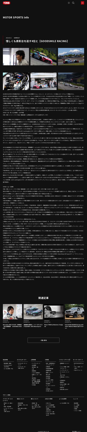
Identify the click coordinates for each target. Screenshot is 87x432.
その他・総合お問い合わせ (50, 414)
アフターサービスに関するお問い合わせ (8, 410)
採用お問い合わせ (64, 389)
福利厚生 (34, 378)
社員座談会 (62, 380)
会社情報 (76, 407)
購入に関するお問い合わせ (36, 407)
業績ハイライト (49, 372)
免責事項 (48, 389)
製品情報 (5, 360)
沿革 (33, 369)
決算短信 (48, 366)
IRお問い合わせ (49, 391)
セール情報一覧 (35, 405)
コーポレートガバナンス (50, 386)
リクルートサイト (64, 360)
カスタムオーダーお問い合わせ (22, 367)
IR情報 (47, 360)
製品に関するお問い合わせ (22, 409)
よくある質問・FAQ (8, 368)
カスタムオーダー (22, 360)
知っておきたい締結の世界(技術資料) (50, 408)
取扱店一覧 (34, 403)
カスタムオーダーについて (22, 364)
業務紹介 (62, 382)
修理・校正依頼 (7, 406)
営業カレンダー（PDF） (36, 375)
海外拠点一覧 (35, 367)
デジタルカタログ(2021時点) (8, 366)
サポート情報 (6, 395)
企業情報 (33, 360)
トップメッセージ (36, 363)
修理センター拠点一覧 (8, 403)
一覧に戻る (43, 340)
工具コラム (48, 403)
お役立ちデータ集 (50, 412)
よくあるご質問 (49, 380)
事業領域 (34, 371)
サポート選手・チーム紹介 (78, 367)
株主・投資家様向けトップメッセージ (50, 364)
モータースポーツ (78, 360)
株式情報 (48, 378)
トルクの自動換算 (50, 405)
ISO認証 (34, 385)
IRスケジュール (49, 382)
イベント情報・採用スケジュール (64, 367)
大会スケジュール (78, 370)
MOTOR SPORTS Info (78, 364)
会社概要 (34, 365)
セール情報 (76, 405)
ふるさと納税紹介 (36, 372)
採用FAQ (62, 387)
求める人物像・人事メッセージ (64, 384)
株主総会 (48, 376)
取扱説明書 (20, 403)
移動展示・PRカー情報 (22, 405)
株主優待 (48, 383)
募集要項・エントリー (64, 364)
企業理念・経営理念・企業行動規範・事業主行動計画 (36, 381)
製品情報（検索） (8, 363)
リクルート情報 (77, 410)
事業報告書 (48, 370)
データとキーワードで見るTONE (64, 373)
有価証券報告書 (49, 368)
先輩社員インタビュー (64, 377)
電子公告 (48, 374)
